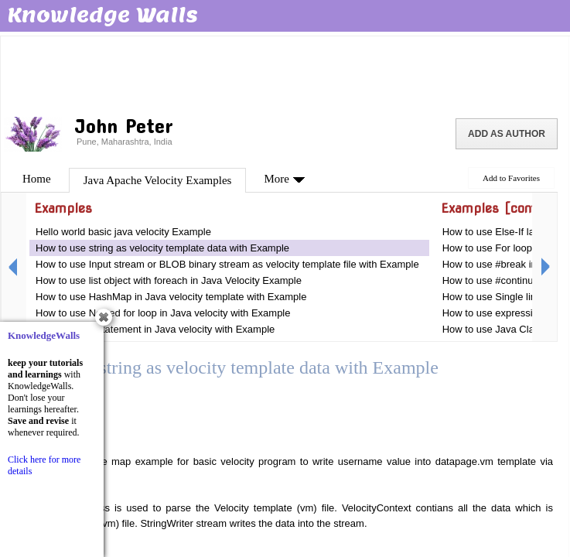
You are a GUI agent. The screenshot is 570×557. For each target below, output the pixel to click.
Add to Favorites (511, 178)
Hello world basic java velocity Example (123, 231)
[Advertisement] (284, 73)
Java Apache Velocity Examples (158, 180)
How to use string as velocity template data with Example (162, 248)
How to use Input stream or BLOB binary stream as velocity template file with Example (227, 264)
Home (36, 179)
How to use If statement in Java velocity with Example (155, 329)
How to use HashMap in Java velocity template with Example (171, 296)
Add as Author (506, 133)
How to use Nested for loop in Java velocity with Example (163, 313)
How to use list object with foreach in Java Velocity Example (169, 280)
